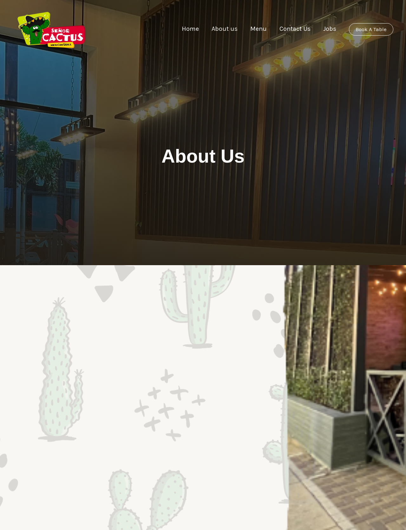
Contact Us (289, 28)
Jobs (323, 28)
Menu (253, 28)
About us (219, 28)
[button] (371, 29)
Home (185, 28)
